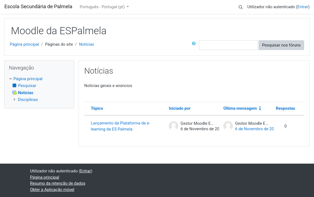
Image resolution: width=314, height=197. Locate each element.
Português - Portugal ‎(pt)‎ (103, 6)
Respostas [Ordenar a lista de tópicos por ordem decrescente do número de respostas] (285, 108)
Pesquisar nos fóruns (281, 45)
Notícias (86, 44)
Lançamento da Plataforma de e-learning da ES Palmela (120, 126)
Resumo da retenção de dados (57, 183)
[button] (241, 6)
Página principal (24, 44)
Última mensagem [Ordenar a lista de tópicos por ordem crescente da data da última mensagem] (240, 108)
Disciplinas (28, 99)
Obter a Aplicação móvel (52, 189)
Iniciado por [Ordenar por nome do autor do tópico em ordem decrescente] (179, 108)
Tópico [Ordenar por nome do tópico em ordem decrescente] (97, 108)
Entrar (302, 6)
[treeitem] (39, 79)
